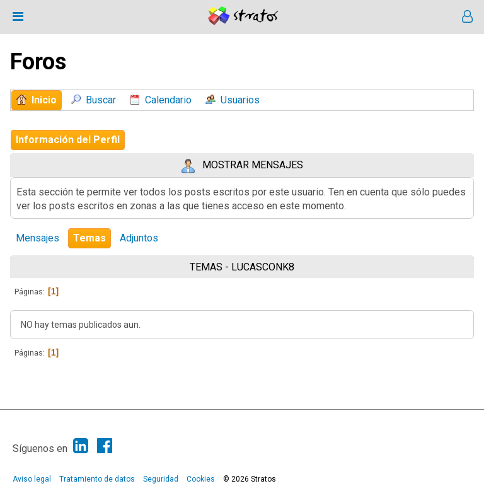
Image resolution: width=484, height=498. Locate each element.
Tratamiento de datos (97, 479)
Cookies (201, 479)
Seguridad (160, 479)
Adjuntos (139, 238)
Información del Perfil (68, 140)
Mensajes (37, 238)
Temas (89, 238)
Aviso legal (32, 479)
